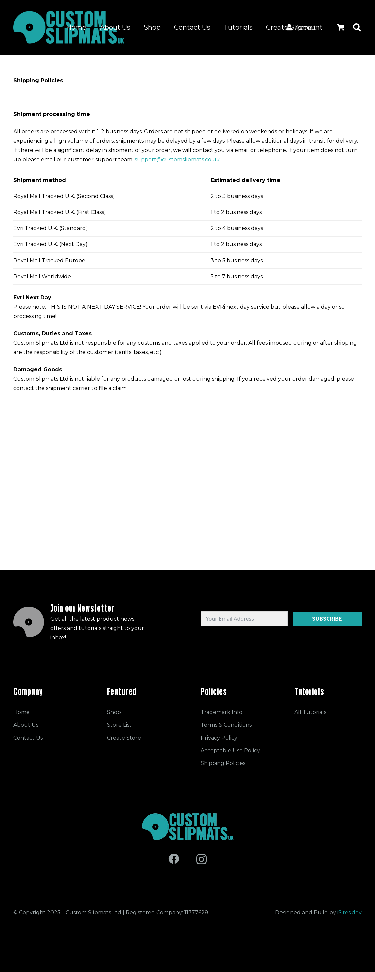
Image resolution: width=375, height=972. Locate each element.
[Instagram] (201, 859)
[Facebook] (173, 858)
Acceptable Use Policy (230, 750)
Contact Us (28, 738)
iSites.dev (349, 912)
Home (21, 712)
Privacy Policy (219, 738)
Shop (114, 712)
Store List (119, 725)
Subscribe (327, 619)
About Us (25, 725)
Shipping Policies (223, 763)
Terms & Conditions (226, 725)
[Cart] (340, 27)
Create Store (124, 738)
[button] (357, 27)
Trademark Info (221, 712)
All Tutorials (310, 712)
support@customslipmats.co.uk (177, 159)
